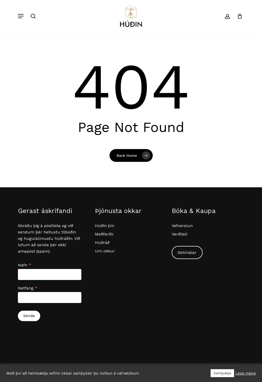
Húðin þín (104, 225)
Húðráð (102, 242)
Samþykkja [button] (222, 373)
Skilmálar (187, 252)
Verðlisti (179, 234)
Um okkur (105, 251)
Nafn (24, 265)
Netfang (27, 288)
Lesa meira (245, 373)
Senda (29, 315)
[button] (21, 16)
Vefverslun (182, 225)
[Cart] (238, 16)
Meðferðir (104, 234)
